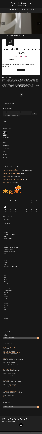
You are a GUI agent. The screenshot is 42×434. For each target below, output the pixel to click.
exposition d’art (16, 85)
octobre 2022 (5, 148)
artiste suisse (11, 79)
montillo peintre (18, 113)
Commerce (5, 236)
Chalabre (26, 179)
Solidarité (6, 303)
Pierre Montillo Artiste (21, 3)
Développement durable (8, 243)
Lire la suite (5, 123)
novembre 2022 (6, 147)
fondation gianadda (31, 84)
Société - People (7, 301)
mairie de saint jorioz (34, 85)
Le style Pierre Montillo (7, 380)
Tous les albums (6, 137)
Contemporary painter (20, 79)
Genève (21, 80)
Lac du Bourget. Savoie (8, 363)
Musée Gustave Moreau (7, 172)
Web (4, 316)
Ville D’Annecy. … (6, 396)
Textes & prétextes (16, 176)
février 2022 (5, 158)
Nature (5, 281)
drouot (27, 86)
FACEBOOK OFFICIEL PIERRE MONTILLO (11, 352)
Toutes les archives (7, 161)
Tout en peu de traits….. (28, 9)
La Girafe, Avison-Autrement (26, 170)
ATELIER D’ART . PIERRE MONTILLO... (10, 347)
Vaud (4, 313)
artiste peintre (22, 84)
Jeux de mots (6, 270)
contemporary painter (7, 84)
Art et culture (7, 223)
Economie (5, 245)
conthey (34, 113)
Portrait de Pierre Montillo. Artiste (10, 385)
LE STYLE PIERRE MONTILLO (20, 12)
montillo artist (21, 83)
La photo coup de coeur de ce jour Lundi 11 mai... (13, 169)
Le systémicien (15, 182)
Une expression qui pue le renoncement (11, 173)
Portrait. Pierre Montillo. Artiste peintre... (11, 391)
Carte (4, 324)
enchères (32, 86)
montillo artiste (15, 115)
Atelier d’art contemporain (9, 234)
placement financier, (8, 290)
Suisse (5, 307)
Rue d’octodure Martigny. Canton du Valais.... (12, 374)
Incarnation (23, 173)
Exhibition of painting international (11, 247)
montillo (15, 83)
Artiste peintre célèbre (9, 225)
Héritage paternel (6, 176)
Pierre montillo (34, 81)
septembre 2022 (6, 150)
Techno (5, 309)
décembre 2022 (6, 145)
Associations (6, 232)
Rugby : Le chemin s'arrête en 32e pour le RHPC (13, 179)
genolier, (6, 260)
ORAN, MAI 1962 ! (6, 182)
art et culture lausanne (19, 86)
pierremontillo (27, 113)
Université (6, 311)
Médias (14, 81)
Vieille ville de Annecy (7, 358)
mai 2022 (5, 154)
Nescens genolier (7, 283)
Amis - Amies (6, 219)
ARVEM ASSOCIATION (17, 172)
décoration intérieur (7, 85)
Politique (6, 292)
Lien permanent (6, 77)
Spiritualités (6, 305)
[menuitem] (12, 9)
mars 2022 (5, 157)
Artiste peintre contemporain (10, 227)
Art (4, 221)
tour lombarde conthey (8, 86)
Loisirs (5, 273)
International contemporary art (30, 80)
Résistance (6, 296)
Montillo (21, 81)
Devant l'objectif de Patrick (32, 169)
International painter (7, 81)
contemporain (30, 83)
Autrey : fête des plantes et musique (10, 170)
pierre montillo (8, 83)
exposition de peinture (14, 80)
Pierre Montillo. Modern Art (8, 369)
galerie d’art (16, 84)
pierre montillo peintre (26, 111)
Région (5, 294)
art (26, 83)
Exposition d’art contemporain (10, 251)
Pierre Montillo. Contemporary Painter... (21, 51)
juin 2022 (5, 153)
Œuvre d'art (5, 82)
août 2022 (5, 151)
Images (5, 264)
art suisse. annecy (24, 85)
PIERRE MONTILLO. (12, 9)
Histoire (5, 262)
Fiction (5, 255)
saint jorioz (6, 298)
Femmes (5, 253)
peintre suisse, (27, 81)
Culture (27, 79)
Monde (17, 81)
